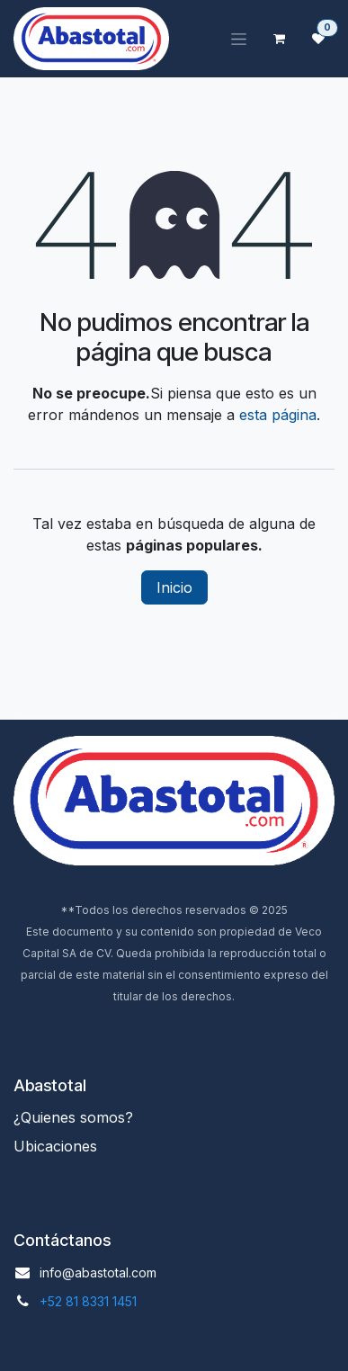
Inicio (174, 587)
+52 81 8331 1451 (88, 1301)
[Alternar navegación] (238, 39)
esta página (278, 415)
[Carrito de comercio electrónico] (279, 38)
